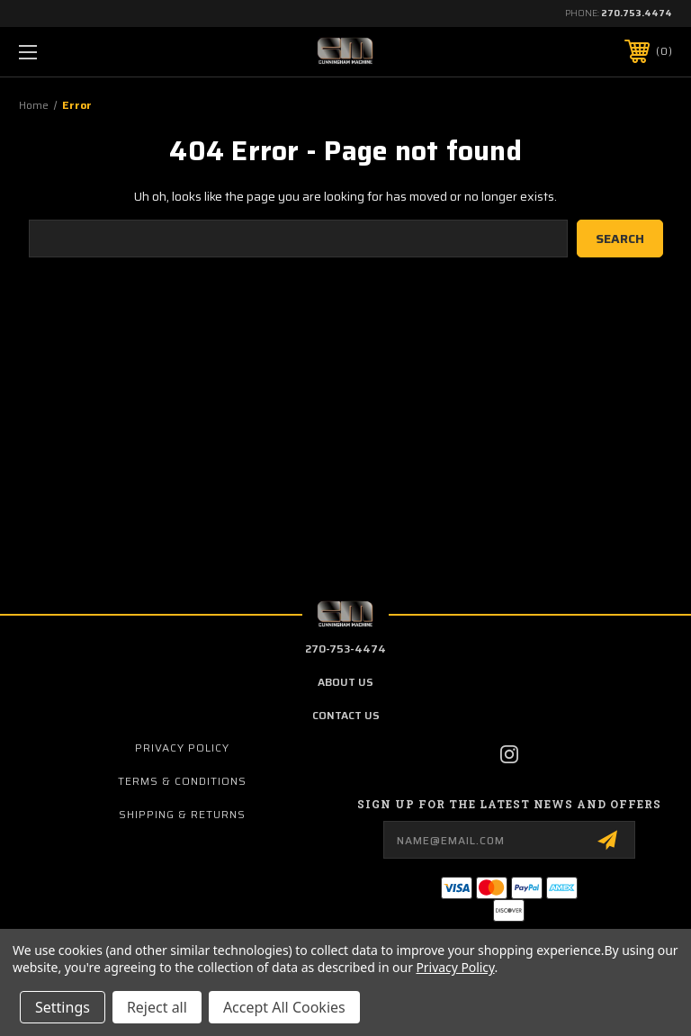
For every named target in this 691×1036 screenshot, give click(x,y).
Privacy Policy (182, 747)
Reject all (157, 1007)
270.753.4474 (636, 13)
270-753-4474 (345, 648)
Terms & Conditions (182, 780)
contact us (346, 715)
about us (345, 681)
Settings (62, 1007)
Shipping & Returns (182, 814)
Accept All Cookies (284, 1007)
